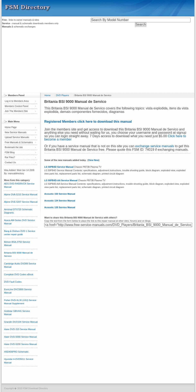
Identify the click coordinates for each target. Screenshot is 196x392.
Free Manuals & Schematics (19, 142)
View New (93, 160)
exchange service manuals (154, 146)
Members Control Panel (16, 106)
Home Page (11, 127)
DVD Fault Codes (13, 282)
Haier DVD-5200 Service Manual (20, 344)
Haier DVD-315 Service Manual (19, 329)
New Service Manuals (15, 132)
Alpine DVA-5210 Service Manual (20, 194)
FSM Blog (10, 152)
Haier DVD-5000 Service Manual (20, 337)
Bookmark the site (14, 147)
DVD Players (62, 95)
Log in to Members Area (17, 101)
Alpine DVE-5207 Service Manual (20, 202)
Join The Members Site (16, 111)
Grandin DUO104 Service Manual (21, 322)
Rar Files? (10, 157)
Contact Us (10, 162)
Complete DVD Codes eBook (18, 274)
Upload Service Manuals (17, 137)
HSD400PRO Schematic (16, 351)
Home (47, 95)
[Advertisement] (98, 61)
